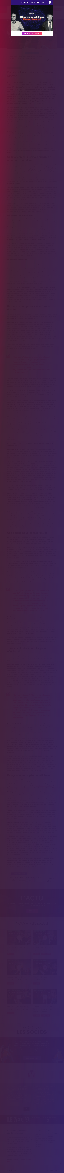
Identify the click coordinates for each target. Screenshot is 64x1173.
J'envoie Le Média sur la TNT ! (32, 33)
